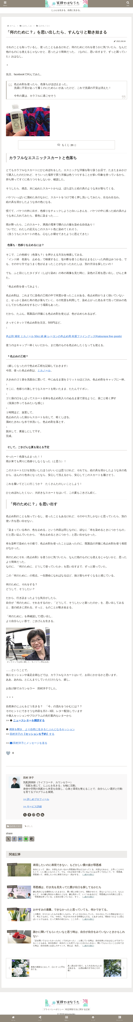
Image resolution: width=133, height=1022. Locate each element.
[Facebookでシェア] (14, 838)
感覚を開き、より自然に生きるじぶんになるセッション (42, 729)
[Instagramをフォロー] (33, 815)
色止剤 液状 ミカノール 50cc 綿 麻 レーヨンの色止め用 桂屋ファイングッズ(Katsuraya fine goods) (64, 336)
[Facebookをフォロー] (29, 815)
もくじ (66, 144)
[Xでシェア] (8, 838)
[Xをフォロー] (25, 815)
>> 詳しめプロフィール (36, 799)
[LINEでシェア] (25, 838)
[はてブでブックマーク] (20, 838)
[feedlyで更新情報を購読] (38, 815)
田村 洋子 (28, 777)
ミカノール (44, 370)
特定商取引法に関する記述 (78, 1013)
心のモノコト (14, 826)
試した (29, 826)
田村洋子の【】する (32, 734)
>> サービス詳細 (32, 806)
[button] (31, 838)
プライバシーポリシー (53, 1013)
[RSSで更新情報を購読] (42, 815)
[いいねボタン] (8, 753)
